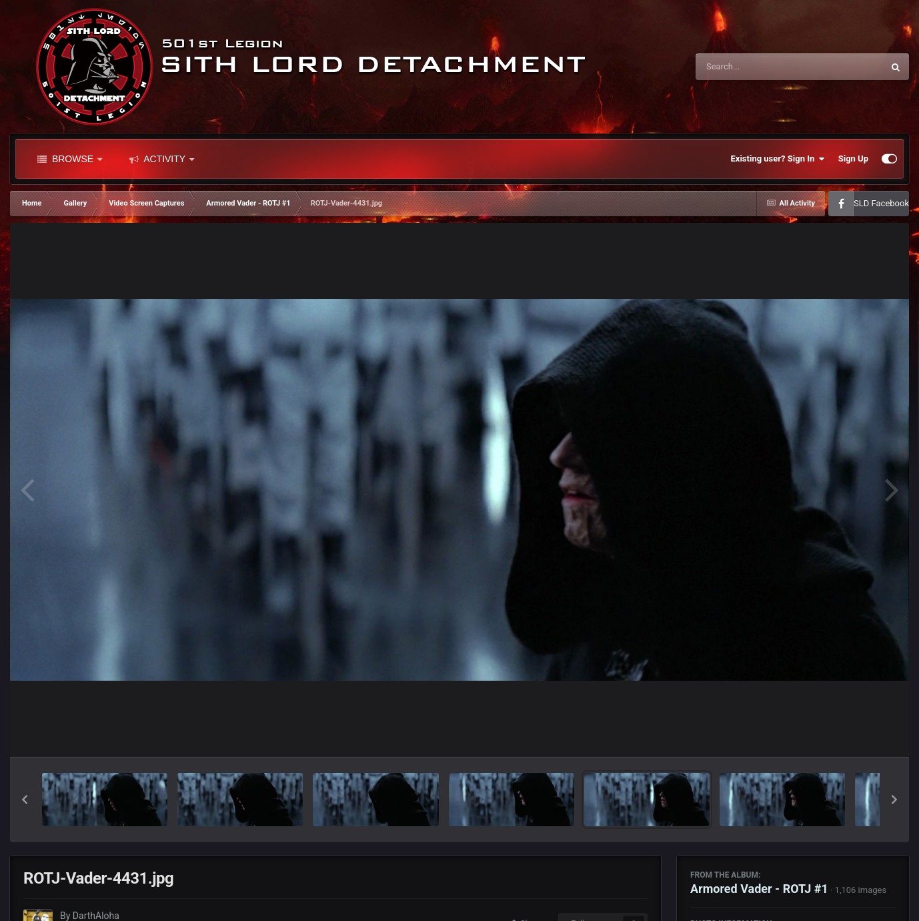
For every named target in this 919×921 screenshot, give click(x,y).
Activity (161, 159)
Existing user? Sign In (778, 159)
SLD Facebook (881, 203)
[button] (24, 799)
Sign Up (853, 159)
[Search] (756, 66)
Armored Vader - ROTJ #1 (759, 889)
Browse (69, 159)
